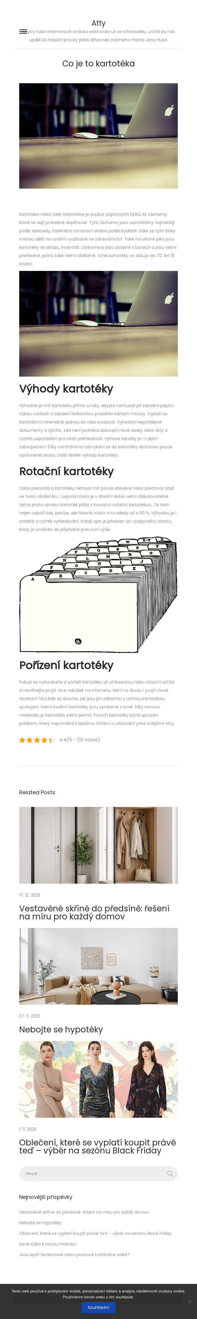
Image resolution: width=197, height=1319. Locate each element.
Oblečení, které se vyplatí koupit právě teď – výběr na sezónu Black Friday (97, 1146)
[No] (190, 1302)
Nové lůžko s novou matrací (47, 1244)
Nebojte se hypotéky (61, 1029)
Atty (99, 23)
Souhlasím (98, 1307)
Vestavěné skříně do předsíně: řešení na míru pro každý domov (94, 912)
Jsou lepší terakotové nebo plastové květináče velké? (74, 1255)
